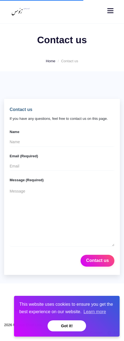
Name (14, 132)
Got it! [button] (67, 326)
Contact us (97, 260)
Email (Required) (24, 156)
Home (51, 61)
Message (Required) (27, 180)
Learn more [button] (95, 311)
